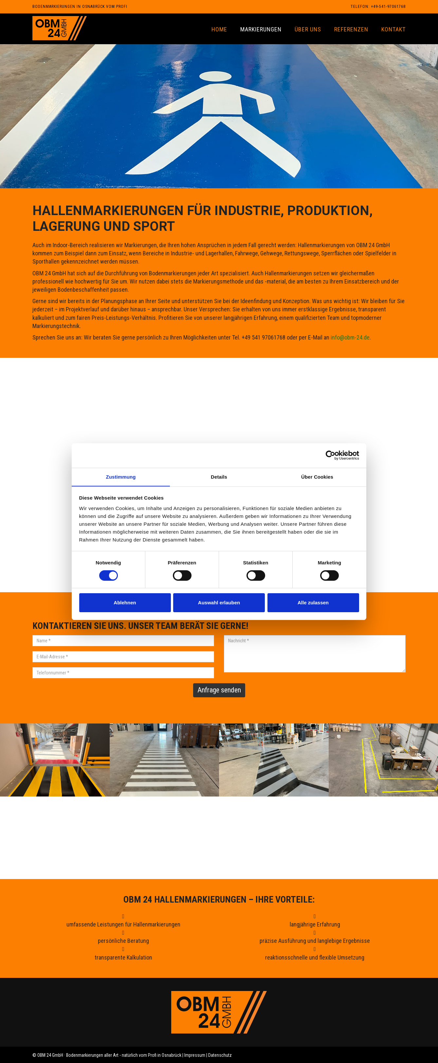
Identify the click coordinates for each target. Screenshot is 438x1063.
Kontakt (393, 29)
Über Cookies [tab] (317, 476)
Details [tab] (219, 476)
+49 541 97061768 (186, 858)
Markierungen (261, 29)
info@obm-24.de (350, 337)
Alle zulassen (313, 603)
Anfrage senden (219, 690)
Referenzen (351, 29)
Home (219, 29)
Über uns (308, 29)
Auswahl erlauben (219, 603)
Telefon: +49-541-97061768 (378, 6)
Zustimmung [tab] (121, 476)
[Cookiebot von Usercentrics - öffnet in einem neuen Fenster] (330, 455)
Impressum (194, 1055)
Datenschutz (220, 1055)
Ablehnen (125, 603)
